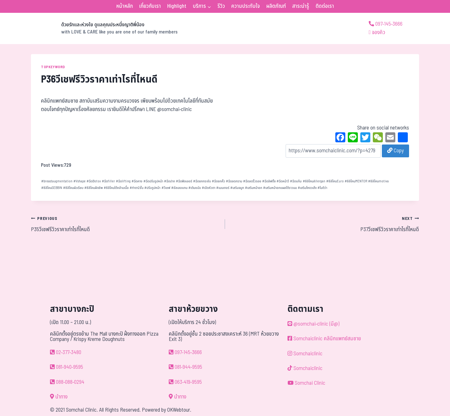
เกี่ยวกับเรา (150, 6)
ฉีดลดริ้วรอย (252, 181)
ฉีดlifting (123, 181)
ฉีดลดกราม (234, 181)
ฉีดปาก (169, 181)
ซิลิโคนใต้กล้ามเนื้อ (116, 187)
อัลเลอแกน (179, 187)
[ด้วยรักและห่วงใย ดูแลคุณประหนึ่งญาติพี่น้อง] (104, 28)
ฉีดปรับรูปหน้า (153, 181)
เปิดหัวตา (208, 187)
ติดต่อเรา (325, 6)
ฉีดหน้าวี (283, 181)
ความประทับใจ (245, 6)
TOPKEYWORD (53, 67)
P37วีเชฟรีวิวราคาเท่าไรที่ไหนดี (324, 224)
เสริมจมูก (237, 187)
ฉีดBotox (94, 181)
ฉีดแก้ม (296, 181)
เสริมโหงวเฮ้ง (307, 187)
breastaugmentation (56, 181)
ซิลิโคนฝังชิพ (93, 187)
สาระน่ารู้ (300, 6)
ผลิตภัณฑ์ (276, 6)
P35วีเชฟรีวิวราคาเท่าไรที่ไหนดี (125, 224)
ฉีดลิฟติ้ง (269, 181)
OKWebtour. (179, 410)
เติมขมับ (194, 187)
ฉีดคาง (137, 181)
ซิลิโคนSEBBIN (51, 187)
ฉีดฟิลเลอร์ (184, 181)
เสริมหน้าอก (253, 187)
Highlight (176, 6)
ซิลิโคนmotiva (378, 181)
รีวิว (221, 6)
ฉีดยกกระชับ (202, 181)
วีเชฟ (166, 187)
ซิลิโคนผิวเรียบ (73, 187)
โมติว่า (322, 187)
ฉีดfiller (108, 181)
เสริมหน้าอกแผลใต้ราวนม (280, 187)
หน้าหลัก (124, 6)
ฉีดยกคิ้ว (218, 181)
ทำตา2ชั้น (136, 187)
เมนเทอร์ (222, 187)
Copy (395, 151)
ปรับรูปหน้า (152, 187)
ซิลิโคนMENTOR (356, 181)
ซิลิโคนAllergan (314, 181)
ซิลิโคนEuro (335, 181)
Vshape (79, 181)
